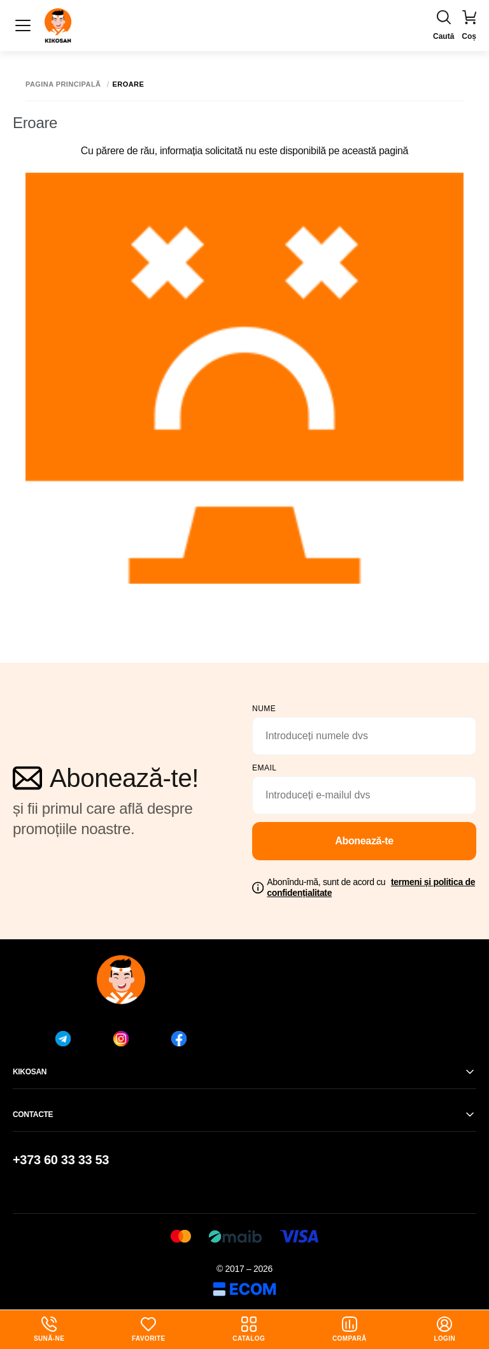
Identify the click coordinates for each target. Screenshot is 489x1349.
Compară (349, 1329)
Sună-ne (49, 1329)
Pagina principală (63, 84)
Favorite (148, 1329)
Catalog (248, 1329)
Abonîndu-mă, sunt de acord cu (371, 887)
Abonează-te (364, 840)
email (264, 767)
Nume (264, 708)
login (444, 1329)
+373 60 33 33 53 (61, 1160)
